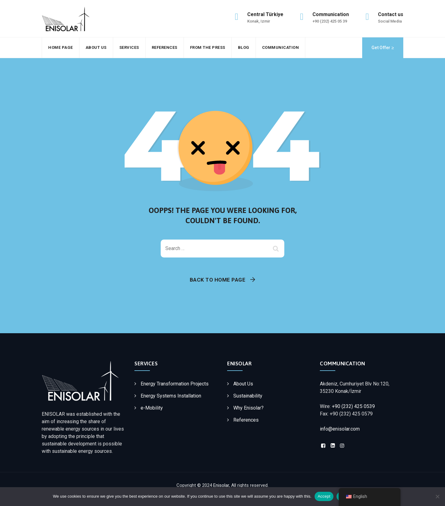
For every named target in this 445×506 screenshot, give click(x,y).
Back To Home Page (218, 280)
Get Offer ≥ (382, 47)
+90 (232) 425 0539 (353, 406)
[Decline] (437, 496)
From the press (207, 47)
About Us (96, 47)
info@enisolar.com (340, 429)
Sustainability (247, 396)
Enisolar (221, 485)
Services (129, 47)
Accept (324, 496)
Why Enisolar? (248, 408)
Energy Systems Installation (171, 396)
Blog (243, 47)
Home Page (60, 47)
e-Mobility (152, 408)
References (164, 47)
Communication (280, 47)
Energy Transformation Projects (175, 384)
